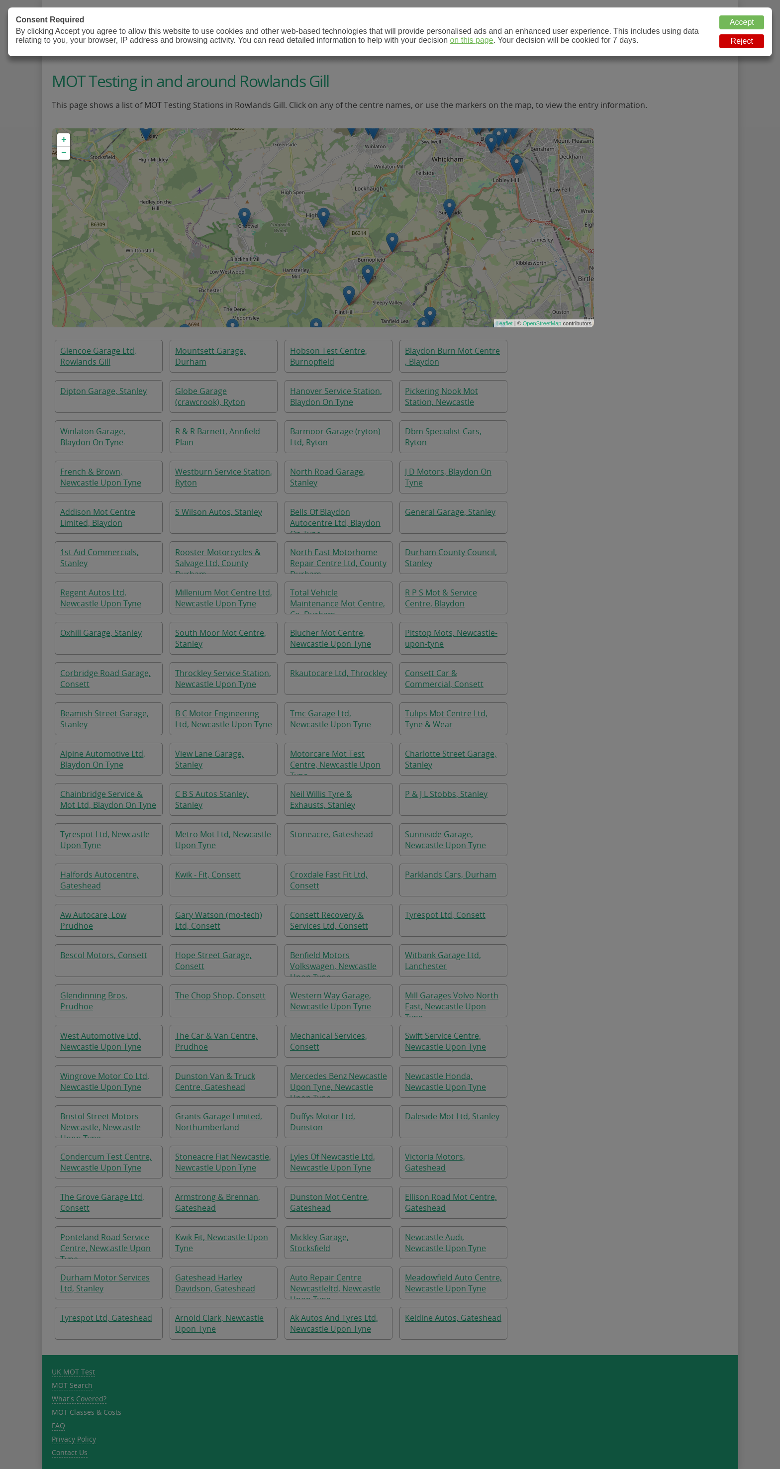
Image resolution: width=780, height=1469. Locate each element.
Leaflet (504, 323)
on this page (471, 40)
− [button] (64, 153)
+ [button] (64, 140)
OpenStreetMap (542, 323)
